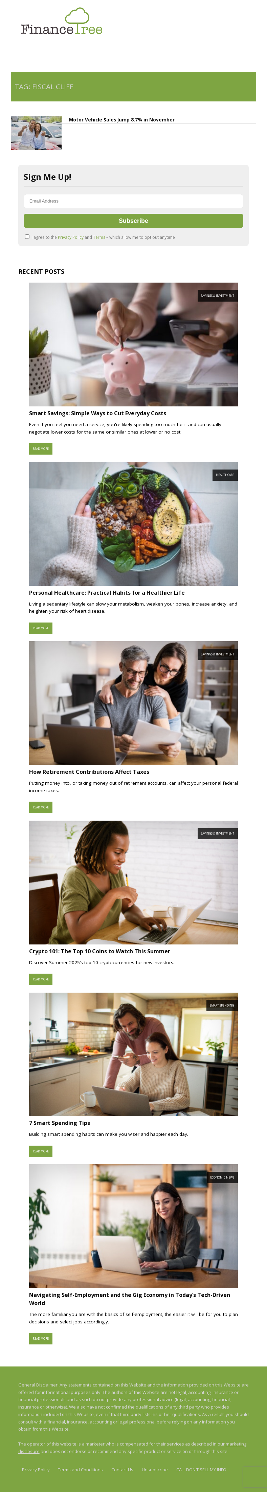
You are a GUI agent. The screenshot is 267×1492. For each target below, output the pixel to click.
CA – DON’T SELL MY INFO (201, 1470)
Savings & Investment (217, 296)
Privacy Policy (71, 237)
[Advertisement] (90, 54)
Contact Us (122, 1470)
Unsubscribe (155, 1470)
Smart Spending (222, 1005)
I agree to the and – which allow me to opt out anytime (100, 237)
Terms (99, 237)
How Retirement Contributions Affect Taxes (89, 772)
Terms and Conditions (80, 1470)
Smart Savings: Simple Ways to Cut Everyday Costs (97, 413)
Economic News (222, 1177)
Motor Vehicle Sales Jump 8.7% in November (122, 120)
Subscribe (133, 220)
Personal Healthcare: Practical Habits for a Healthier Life (107, 592)
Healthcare (225, 475)
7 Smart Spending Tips (59, 1123)
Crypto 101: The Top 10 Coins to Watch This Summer (99, 951)
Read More (41, 449)
